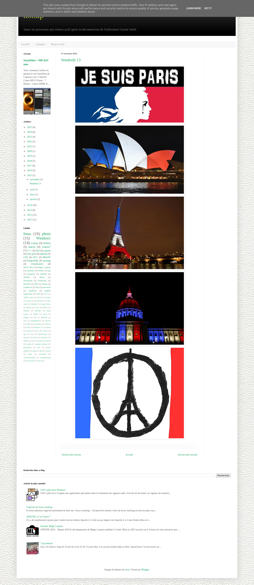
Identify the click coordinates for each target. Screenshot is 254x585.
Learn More (193, 8)
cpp (24, 334)
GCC (35, 257)
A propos (40, 44)
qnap (34, 351)
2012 (30, 215)
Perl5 (45, 314)
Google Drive (45, 304)
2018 (30, 161)
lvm (37, 287)
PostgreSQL (32, 260)
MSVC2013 (28, 267)
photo (46, 234)
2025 (30, 127)
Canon (34, 243)
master (48, 341)
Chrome (47, 297)
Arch (39, 297)
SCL (25, 321)
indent (25, 341)
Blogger (145, 569)
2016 (30, 170)
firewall (26, 337)
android (43, 254)
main (40, 341)
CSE (25, 257)
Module (26, 311)
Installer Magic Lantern (51, 526)
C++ (30, 250)
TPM (28, 324)
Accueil (25, 44)
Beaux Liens (58, 44)
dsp (32, 334)
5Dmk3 (26, 277)
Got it (208, 8)
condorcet (27, 287)
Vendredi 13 (71, 60)
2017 (30, 165)
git (49, 270)
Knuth (28, 307)
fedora (47, 243)
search (48, 351)
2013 (30, 210)
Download (27, 280)
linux (27, 234)
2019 (30, 156)
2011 (29, 219)
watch (39, 361)
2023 (30, 136)
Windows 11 (38, 327)
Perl (38, 250)
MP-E (45, 307)
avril (32, 189)
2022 (30, 141)
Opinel (35, 314)
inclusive (44, 337)
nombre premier (41, 344)
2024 (30, 132)
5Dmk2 (43, 274)
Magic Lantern (44, 267)
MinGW (47, 257)
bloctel (29, 331)
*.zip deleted (46, 543)
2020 (30, 151)
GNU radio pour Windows (53, 490)
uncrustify (30, 361)
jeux (33, 341)
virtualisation (37, 264)
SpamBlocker (36, 321)
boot (37, 331)
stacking (47, 260)
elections (30, 270)
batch (49, 327)
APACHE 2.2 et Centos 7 (38, 516)
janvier (33, 199)
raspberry (33, 291)
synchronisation (29, 357)
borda (44, 284)
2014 (30, 205)
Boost (42, 277)
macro (31, 247)
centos (45, 331)
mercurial (46, 287)
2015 (30, 175)
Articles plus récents (71, 454)
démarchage (42, 334)
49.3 (46, 294)
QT (35, 317)
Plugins (26, 317)
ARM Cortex (28, 297)
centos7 (46, 247)
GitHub (34, 304)
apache (47, 250)
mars (32, 194)
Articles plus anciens (187, 454)
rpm (40, 351)
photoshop (27, 347)
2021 (30, 146)
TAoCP (48, 321)
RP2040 (44, 317)
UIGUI (48, 324)
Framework (38, 301)
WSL (28, 327)
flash (35, 337)
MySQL (38, 311)
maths (28, 344)
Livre (37, 307)
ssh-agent (42, 354)
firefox (41, 270)
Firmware (42, 280)
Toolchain (38, 324)
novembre (35, 179)
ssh (38, 294)
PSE (36, 284)
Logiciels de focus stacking (39, 507)
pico (38, 347)
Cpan (28, 301)
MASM (26, 284)
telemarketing (45, 357)
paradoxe (31, 274)
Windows (43, 238)
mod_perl (31, 254)
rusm (127, 569)
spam (30, 354)
